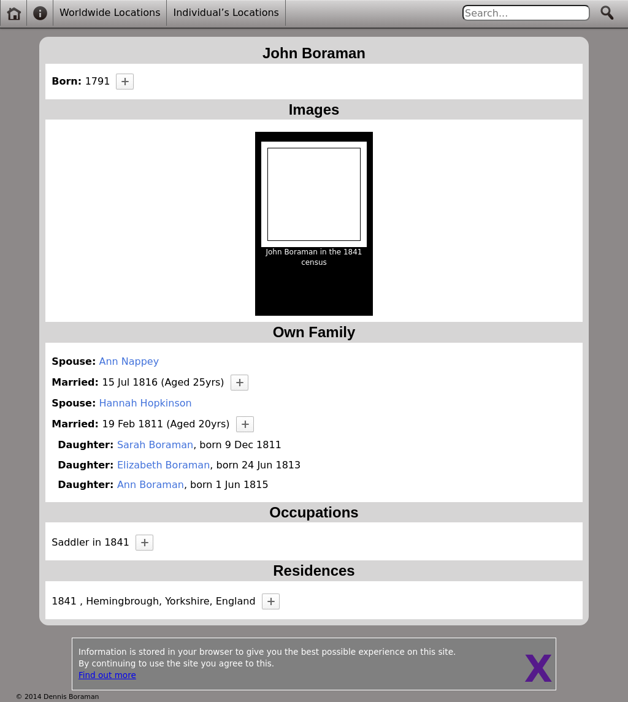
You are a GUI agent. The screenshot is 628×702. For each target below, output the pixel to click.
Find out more (107, 675)
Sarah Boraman (155, 445)
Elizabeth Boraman (163, 465)
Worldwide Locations (109, 12)
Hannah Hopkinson (145, 403)
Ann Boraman (150, 484)
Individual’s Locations (225, 12)
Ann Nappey (129, 361)
